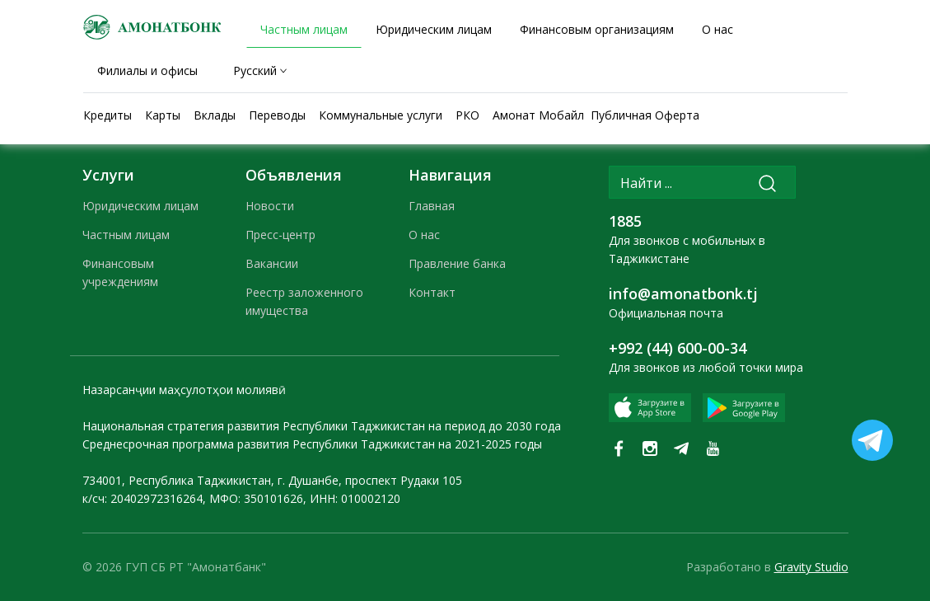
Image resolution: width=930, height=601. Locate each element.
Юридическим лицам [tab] (434, 29)
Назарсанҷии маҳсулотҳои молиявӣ (184, 389)
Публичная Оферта (645, 115)
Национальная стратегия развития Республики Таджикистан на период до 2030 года (321, 426)
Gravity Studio (811, 567)
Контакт (432, 292)
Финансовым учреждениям (120, 272)
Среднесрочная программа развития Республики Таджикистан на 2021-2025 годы (312, 444)
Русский (255, 70)
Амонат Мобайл (538, 115)
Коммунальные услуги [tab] (380, 115)
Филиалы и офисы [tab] (147, 70)
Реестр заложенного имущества (304, 301)
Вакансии (271, 263)
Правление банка (457, 263)
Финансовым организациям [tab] (597, 29)
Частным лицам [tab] (304, 29)
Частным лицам (126, 234)
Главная (432, 206)
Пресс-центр (280, 234)
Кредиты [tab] (107, 115)
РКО (467, 115)
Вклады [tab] (215, 115)
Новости (269, 206)
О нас (424, 234)
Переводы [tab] (277, 115)
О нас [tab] (717, 29)
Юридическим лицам (140, 206)
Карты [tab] (162, 115)
